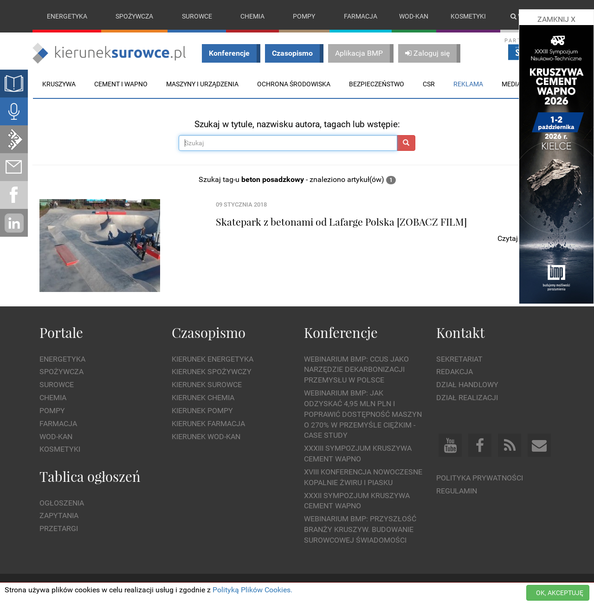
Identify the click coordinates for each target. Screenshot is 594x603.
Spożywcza (134, 16)
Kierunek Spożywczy (212, 372)
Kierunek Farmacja (208, 423)
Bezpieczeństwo (376, 84)
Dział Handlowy (467, 384)
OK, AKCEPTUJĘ (559, 593)
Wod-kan (413, 16)
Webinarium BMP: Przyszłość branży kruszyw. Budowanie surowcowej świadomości (360, 530)
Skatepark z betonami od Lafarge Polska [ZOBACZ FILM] (341, 221)
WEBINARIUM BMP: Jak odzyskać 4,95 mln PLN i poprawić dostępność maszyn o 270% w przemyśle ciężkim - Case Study (363, 414)
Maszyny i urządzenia (202, 84)
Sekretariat (459, 359)
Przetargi (58, 528)
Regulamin (456, 490)
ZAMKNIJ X (556, 19)
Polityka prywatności (479, 477)
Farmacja (360, 16)
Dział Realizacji (467, 397)
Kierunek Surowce (207, 384)
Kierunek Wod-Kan (206, 436)
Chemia (252, 16)
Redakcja (454, 372)
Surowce (197, 16)
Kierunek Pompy (202, 410)
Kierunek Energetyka (212, 359)
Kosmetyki (468, 16)
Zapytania (58, 516)
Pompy (304, 16)
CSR (429, 84)
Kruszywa (59, 84)
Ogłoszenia (61, 503)
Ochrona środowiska (293, 84)
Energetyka (67, 16)
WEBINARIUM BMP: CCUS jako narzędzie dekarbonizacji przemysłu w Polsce (356, 370)
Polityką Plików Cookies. (252, 589)
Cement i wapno (121, 84)
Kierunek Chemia (203, 397)
